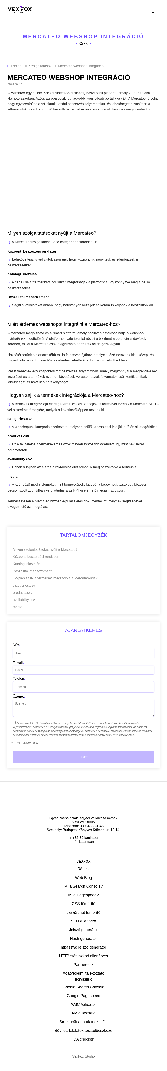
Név (16, 645)
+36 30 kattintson (86, 838)
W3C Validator (83, 1004)
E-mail (18, 663)
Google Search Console (83, 987)
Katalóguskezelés (26, 564)
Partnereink (83, 964)
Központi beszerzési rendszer (35, 557)
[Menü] (123, 9)
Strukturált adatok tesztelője (83, 1022)
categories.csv (24, 585)
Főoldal (16, 66)
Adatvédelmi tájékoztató (83, 973)
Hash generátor (83, 938)
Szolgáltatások (40, 66)
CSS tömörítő (83, 904)
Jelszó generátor (83, 930)
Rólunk (83, 869)
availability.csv (24, 600)
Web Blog (83, 877)
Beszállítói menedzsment (32, 571)
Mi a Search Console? (83, 886)
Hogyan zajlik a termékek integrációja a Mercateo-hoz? (55, 578)
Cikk (83, 43)
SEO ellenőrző (83, 921)
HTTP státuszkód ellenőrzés (83, 956)
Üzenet (18, 696)
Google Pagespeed (83, 996)
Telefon (18, 678)
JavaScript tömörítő (83, 912)
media (17, 607)
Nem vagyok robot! (25, 743)
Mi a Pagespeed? (83, 895)
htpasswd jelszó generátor (83, 947)
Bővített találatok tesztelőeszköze (83, 1030)
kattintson (86, 841)
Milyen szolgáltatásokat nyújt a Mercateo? (45, 549)
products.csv (22, 592)
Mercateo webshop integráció (83, 36)
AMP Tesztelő (83, 1013)
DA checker (83, 1039)
